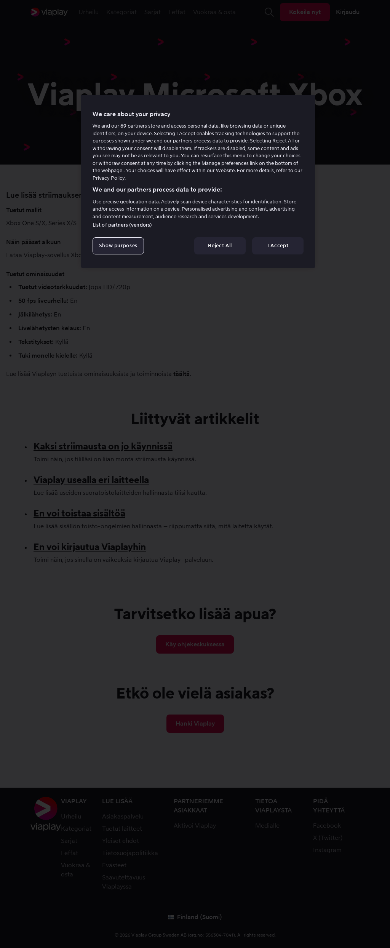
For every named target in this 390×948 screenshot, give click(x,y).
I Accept (277, 245)
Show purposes (118, 245)
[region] (198, 181)
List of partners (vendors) (122, 225)
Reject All (220, 245)
